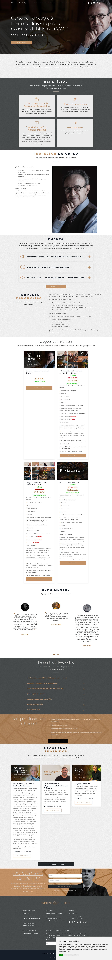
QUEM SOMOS (75, 2)
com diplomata (29, 932)
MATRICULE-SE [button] (21, 42)
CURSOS (39, 2)
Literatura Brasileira (28, 915)
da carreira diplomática (54, 913)
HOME (33, 2)
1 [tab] (53, 657)
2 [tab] (54, 657)
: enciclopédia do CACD (55, 920)
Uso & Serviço (54, 952)
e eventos (53, 917)
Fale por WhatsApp (75, 915)
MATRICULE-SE (39, 391)
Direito (24, 920)
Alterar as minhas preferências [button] (71, 955)
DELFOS (45, 2)
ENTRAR (84, 3)
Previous (9, 631)
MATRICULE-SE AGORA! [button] (58, 740)
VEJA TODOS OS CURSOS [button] (56, 863)
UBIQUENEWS (53, 2)
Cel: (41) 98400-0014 (75, 917)
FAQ (68, 2)
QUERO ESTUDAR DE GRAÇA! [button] (65, 885)
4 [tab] (58, 657)
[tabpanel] (56, 619)
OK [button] (61, 955)
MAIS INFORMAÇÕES (22, 855)
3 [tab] (56, 657)
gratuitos (52, 915)
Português (25, 913)
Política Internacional (28, 922)
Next (102, 631)
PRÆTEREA (62, 2)
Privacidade (45, 952)
